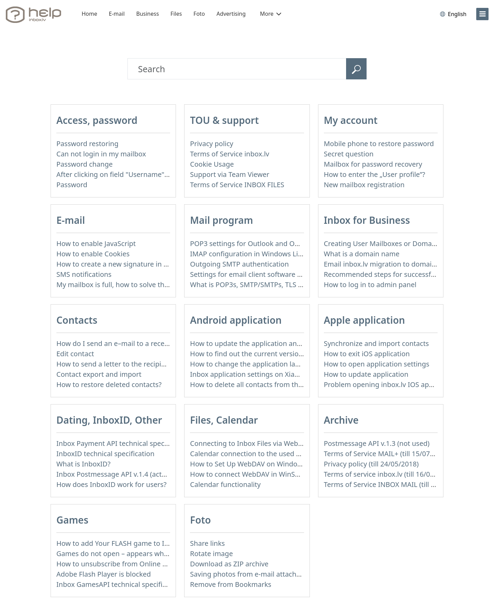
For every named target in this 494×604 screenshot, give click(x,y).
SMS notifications (83, 274)
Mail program (221, 220)
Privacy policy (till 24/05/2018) (371, 463)
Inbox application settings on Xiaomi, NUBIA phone (272, 374)
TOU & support (224, 120)
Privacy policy (211, 143)
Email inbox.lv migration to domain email (389, 264)
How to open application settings (376, 364)
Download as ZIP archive (229, 563)
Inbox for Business (367, 220)
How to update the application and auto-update (266, 343)
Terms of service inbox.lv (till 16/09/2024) (389, 474)
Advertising (231, 13)
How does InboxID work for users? (111, 484)
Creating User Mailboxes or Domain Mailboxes (398, 243)
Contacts (76, 319)
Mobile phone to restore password (379, 143)
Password (71, 184)
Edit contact (75, 353)
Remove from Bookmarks (230, 584)
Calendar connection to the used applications (262, 453)
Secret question (349, 153)
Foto (199, 13)
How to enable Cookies (92, 253)
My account (351, 120)
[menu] (482, 14)
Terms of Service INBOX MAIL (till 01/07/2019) (396, 484)
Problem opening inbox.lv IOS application (390, 384)
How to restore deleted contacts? (109, 384)
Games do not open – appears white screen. (126, 553)
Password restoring (87, 143)
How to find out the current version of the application (275, 353)
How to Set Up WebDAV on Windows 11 (252, 463)
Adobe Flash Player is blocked (103, 574)
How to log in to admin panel (370, 284)
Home (89, 13)
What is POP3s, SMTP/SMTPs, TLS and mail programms (277, 284)
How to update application (366, 374)
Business (147, 13)
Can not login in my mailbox (101, 153)
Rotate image (211, 553)
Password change (84, 164)
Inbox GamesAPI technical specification (119, 584)
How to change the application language (255, 364)
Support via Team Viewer (229, 174)
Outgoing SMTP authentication (239, 264)
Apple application (364, 319)
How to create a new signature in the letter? (126, 264)
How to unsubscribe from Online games (120, 563)
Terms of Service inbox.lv (229, 153)
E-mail (117, 13)
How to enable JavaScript (96, 243)
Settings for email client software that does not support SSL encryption (303, 274)
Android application (236, 319)
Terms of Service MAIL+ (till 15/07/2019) (387, 453)
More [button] (270, 13)
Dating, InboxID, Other (109, 419)
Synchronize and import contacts (376, 343)
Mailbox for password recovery (373, 164)
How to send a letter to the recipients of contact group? (144, 364)
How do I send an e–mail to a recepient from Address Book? (151, 343)
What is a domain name (362, 253)
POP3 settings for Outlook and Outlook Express (265, 243)
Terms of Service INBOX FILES (237, 184)
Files (176, 13)
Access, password (96, 120)
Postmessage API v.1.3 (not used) (377, 443)
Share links (207, 543)
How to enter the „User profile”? (374, 174)
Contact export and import (98, 374)
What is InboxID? (83, 463)
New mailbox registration (364, 184)
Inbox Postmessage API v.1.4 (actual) (115, 474)
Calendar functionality (225, 484)
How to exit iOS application (367, 353)
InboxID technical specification (105, 453)
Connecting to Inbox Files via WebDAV (250, 443)
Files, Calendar (224, 419)
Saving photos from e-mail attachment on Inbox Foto (274, 574)
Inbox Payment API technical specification (123, 443)
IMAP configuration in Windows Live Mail (255, 253)
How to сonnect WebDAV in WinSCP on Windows (267, 474)
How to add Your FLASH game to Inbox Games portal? (142, 543)
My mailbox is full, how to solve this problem (127, 284)
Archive (341, 419)
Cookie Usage (212, 164)
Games (72, 519)
